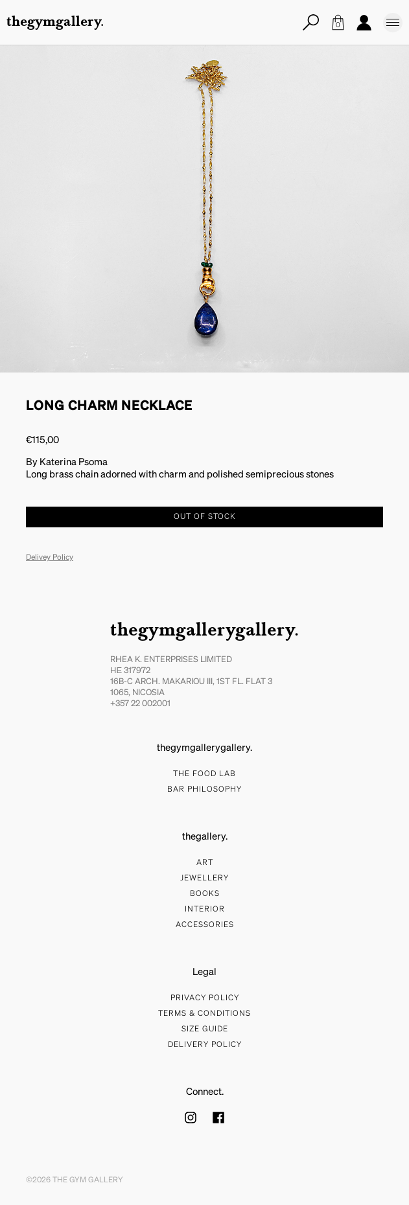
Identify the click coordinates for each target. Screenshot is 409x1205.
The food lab (204, 774)
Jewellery (204, 878)
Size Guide (204, 1029)
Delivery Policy (205, 1045)
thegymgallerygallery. (204, 631)
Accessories (205, 925)
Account (364, 22)
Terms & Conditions (204, 1014)
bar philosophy (204, 790)
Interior (205, 909)
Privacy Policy (204, 998)
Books (205, 894)
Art (204, 863)
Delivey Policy (49, 558)
